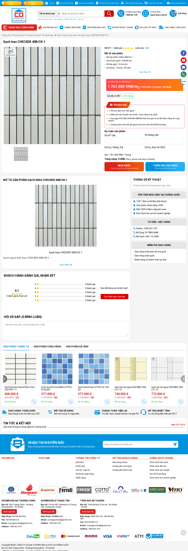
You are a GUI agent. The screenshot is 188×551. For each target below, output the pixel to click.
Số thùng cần (152, 134)
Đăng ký (183, 3)
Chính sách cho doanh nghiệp (162, 478)
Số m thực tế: (155, 147)
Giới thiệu (80, 462)
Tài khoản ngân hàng (85, 474)
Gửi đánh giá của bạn (114, 296)
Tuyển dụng (81, 478)
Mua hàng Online (119, 462)
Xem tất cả (178, 425)
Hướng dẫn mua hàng (122, 466)
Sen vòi (81, 19)
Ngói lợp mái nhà (45, 19)
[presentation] (5, 379)
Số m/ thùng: (113, 147)
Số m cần (110, 135)
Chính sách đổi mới (157, 466)
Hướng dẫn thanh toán (122, 470)
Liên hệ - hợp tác (83, 470)
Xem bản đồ (9, 511)
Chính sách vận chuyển (159, 470)
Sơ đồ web (80, 466)
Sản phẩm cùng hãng (47, 346)
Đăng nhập (174, 3)
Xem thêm (144, 72)
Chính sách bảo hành (158, 462)
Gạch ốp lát (57, 19)
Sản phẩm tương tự (16, 346)
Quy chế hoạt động (157, 474)
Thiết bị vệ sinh (70, 19)
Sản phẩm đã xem (77, 346)
